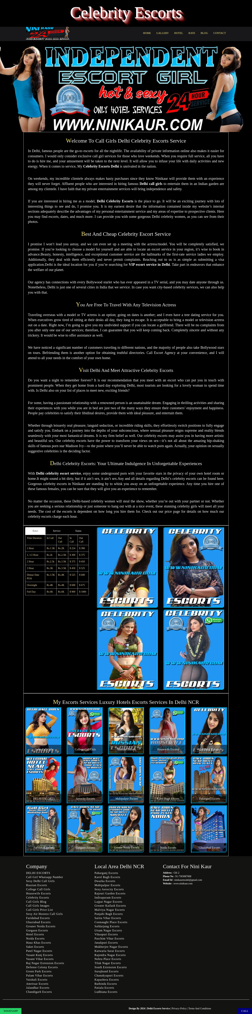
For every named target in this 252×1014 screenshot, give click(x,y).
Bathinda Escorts (105, 983)
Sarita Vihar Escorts (107, 918)
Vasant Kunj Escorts (39, 955)
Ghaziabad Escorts (209, 847)
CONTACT (219, 33)
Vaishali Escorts (37, 979)
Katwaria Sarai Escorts (109, 950)
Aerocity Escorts (85, 798)
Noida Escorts (168, 847)
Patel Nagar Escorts (39, 950)
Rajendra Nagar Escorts (110, 955)
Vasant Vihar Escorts (40, 958)
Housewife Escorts (168, 749)
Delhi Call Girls (44, 749)
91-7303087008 (183, 876)
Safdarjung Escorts (107, 926)
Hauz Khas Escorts (38, 942)
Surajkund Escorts (106, 971)
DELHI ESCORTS (44, 798)
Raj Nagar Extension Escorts (45, 963)
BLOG (204, 33)
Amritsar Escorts (37, 983)
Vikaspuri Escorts (106, 934)
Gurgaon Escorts (85, 847)
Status (78, 531)
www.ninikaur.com (182, 883)
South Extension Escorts (110, 967)
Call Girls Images (38, 905)
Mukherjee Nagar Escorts (111, 946)
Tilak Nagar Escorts (107, 963)
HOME (147, 33)
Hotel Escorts (35, 934)
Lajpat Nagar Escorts (108, 901)
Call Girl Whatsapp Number (44, 877)
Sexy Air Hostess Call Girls (44, 913)
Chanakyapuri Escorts (108, 975)
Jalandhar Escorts (37, 987)
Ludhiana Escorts (106, 991)
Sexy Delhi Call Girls (40, 881)
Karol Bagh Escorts (168, 798)
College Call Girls (85, 749)
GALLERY (162, 33)
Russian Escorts (127, 749)
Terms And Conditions (199, 1008)
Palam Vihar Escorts (39, 975)
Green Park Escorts (39, 971)
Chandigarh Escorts (39, 991)
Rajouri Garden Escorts (109, 893)
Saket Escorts (35, 946)
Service (56, 531)
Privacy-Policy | (180, 1008)
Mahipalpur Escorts (126, 798)
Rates (35, 531)
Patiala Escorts (104, 987)
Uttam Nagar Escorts (108, 930)
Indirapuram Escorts (107, 897)
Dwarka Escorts (104, 881)
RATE (191, 33)
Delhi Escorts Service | (159, 1008)
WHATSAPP (11, 1011)
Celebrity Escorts (210, 749)
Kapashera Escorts (106, 979)
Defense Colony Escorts (42, 967)
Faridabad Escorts (43, 847)
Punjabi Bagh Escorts (108, 913)
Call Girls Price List (39, 909)
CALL (244, 1011)
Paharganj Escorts (209, 798)
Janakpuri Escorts (106, 942)
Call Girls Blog (36, 901)
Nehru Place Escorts (107, 958)
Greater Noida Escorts (127, 847)
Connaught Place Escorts (110, 922)
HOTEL (178, 33)
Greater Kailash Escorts (110, 905)
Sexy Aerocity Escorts (109, 889)
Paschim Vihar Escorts (109, 938)
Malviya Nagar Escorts (109, 909)
